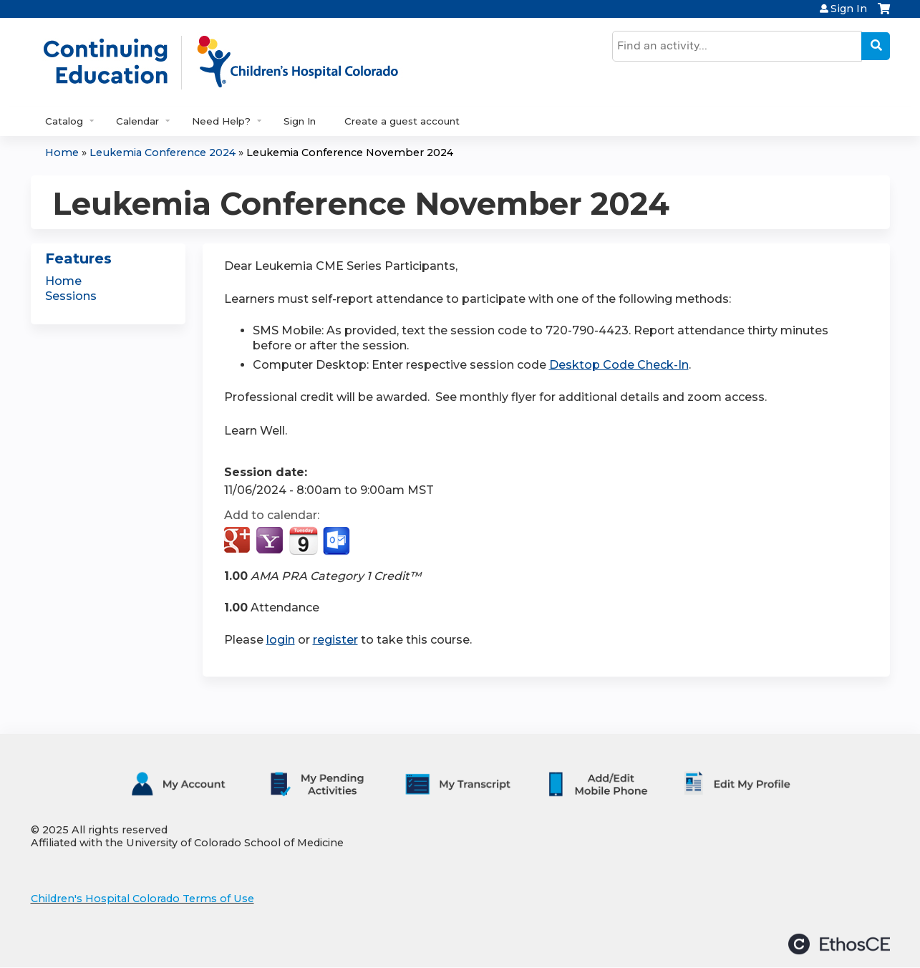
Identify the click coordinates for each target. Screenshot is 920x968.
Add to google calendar (238, 541)
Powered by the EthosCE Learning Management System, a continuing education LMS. (839, 944)
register (335, 640)
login (280, 640)
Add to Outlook (337, 541)
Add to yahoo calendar (271, 541)
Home (62, 152)
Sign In (849, 9)
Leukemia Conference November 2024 (349, 152)
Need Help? (221, 121)
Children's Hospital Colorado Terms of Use (142, 898)
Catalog (64, 121)
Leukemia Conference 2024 (162, 152)
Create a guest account (402, 121)
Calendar (137, 121)
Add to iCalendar (303, 540)
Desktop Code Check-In (619, 365)
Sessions (71, 296)
